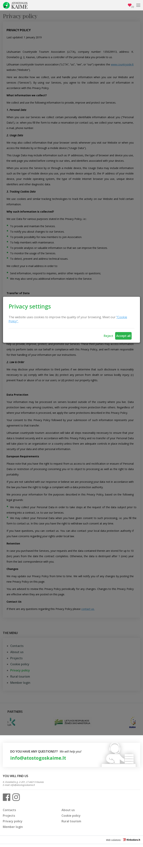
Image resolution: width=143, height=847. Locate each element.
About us (68, 810)
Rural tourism (71, 821)
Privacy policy (12, 821)
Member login (13, 827)
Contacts (9, 810)
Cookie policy (71, 816)
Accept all (123, 336)
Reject (108, 336)
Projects (9, 816)
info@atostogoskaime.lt (38, 758)
